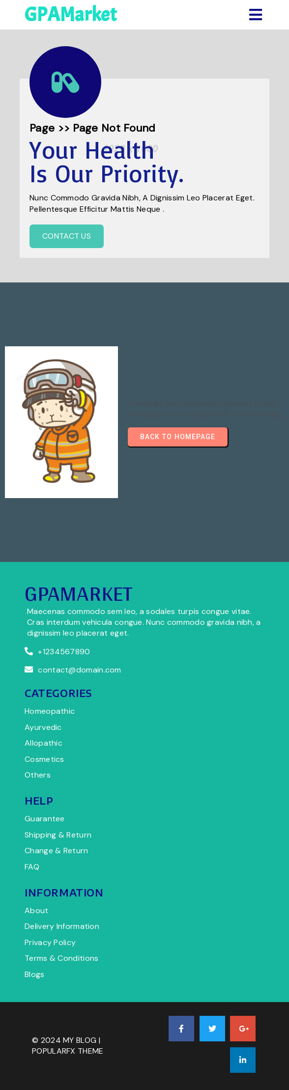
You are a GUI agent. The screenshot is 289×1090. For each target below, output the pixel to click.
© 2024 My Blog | (66, 1040)
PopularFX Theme (68, 1051)
